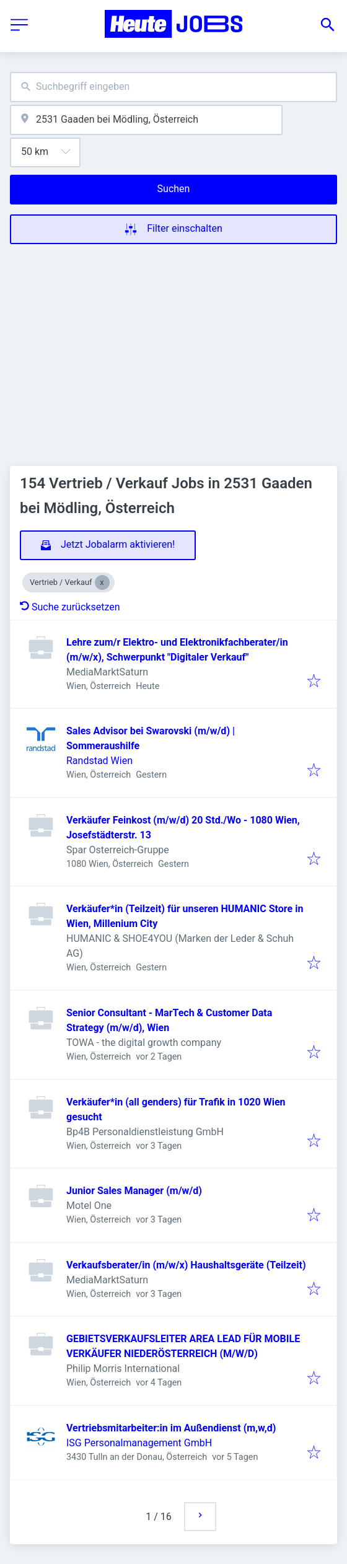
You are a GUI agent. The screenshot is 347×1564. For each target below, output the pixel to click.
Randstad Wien (99, 761)
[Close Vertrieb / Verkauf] (102, 582)
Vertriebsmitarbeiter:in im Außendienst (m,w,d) (171, 1428)
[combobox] (173, 87)
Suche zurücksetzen (70, 607)
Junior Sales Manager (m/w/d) (134, 1191)
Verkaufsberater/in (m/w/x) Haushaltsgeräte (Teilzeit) (186, 1265)
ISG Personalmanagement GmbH (139, 1443)
